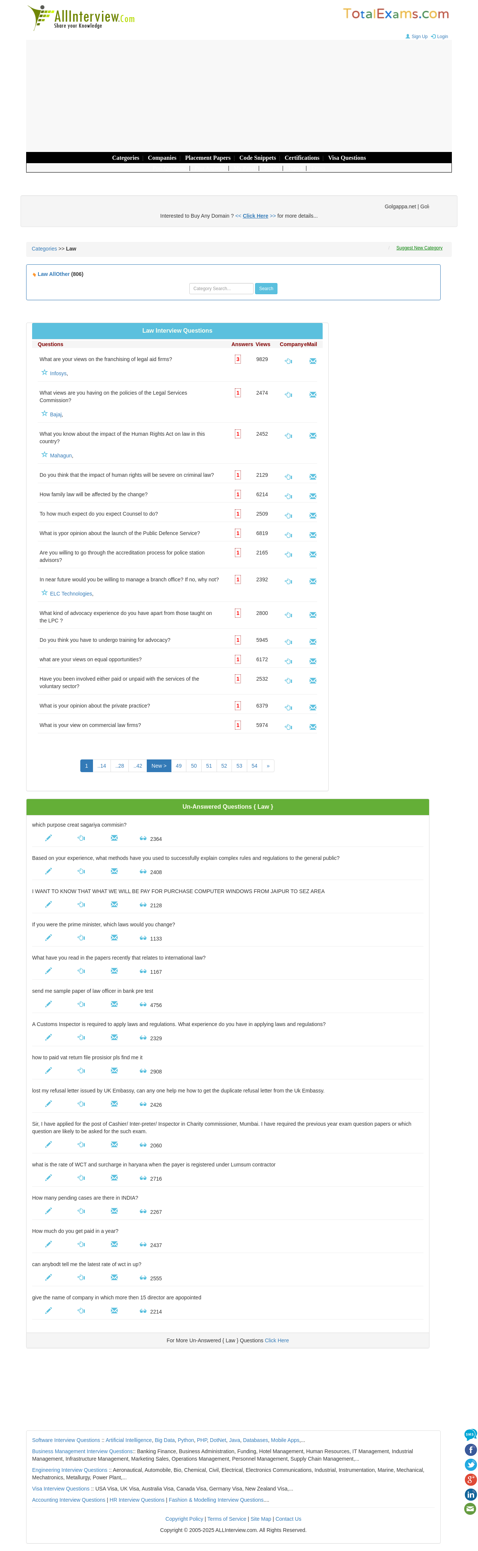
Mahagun (61, 456)
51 (209, 766)
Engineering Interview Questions (70, 1470)
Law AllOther (54, 274)
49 (179, 766)
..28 (119, 766)
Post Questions (169, 168)
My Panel (244, 168)
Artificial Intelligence (129, 1440)
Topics (295, 168)
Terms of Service (226, 1519)
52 (224, 766)
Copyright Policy (184, 1519)
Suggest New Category (420, 248)
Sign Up (416, 36)
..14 (101, 766)
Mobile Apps (285, 1440)
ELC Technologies (71, 594)
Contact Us (288, 1519)
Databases (255, 1440)
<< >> (255, 216)
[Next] (268, 765)
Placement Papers (208, 158)
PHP (202, 1440)
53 (239, 766)
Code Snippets (257, 158)
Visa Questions (347, 158)
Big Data (165, 1440)
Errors (318, 168)
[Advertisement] (239, 96)
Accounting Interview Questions (68, 1500)
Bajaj (56, 414)
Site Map (261, 1519)
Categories (125, 158)
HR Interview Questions (137, 1500)
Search (271, 168)
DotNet (218, 1440)
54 (255, 766)
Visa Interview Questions (61, 1489)
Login (438, 36)
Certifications (302, 158)
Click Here (277, 1340)
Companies (162, 158)
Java (234, 1440)
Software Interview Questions (66, 1440)
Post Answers (210, 168)
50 (194, 766)
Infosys (58, 373)
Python (186, 1440)
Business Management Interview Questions (82, 1451)
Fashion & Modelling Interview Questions (216, 1500)
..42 (137, 766)
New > (159, 766)
